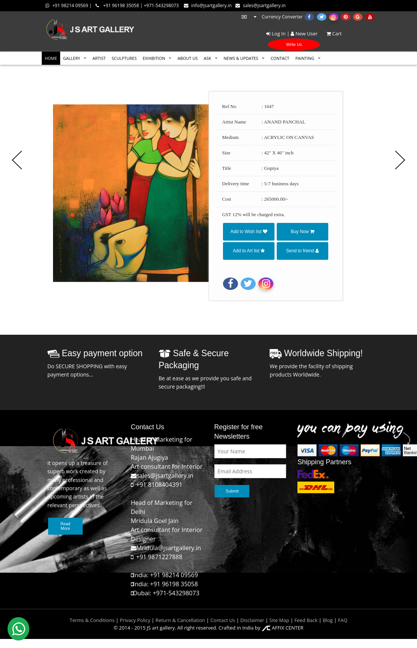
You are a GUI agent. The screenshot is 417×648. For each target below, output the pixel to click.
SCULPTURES (124, 58)
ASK (207, 58)
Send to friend (302, 250)
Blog (328, 620)
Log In (275, 33)
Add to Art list (249, 250)
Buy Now (302, 231)
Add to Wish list (248, 231)
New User (304, 33)
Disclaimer (251, 620)
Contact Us (222, 620)
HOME (51, 58)
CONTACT (280, 58)
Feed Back (305, 620)
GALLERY (71, 58)
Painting (304, 58)
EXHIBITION (154, 58)
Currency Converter (272, 17)
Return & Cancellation (180, 620)
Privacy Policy (135, 620)
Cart (330, 33)
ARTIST (99, 58)
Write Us (294, 44)
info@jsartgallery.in (208, 5)
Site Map (278, 620)
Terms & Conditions (92, 620)
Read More (65, 526)
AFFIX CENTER (282, 627)
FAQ (342, 620)
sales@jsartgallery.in (260, 5)
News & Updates (241, 58)
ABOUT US (187, 58)
